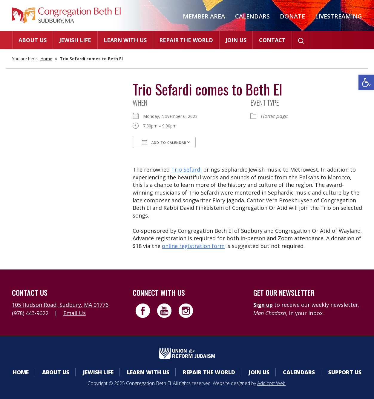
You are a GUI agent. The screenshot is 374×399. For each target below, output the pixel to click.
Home (46, 58)
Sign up (263, 304)
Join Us (236, 40)
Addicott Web (271, 383)
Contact (272, 40)
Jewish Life (75, 40)
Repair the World (186, 40)
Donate (292, 16)
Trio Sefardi (186, 169)
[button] (366, 82)
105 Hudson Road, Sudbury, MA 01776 (60, 304)
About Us (33, 40)
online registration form (193, 245)
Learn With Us (125, 40)
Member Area (204, 16)
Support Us (344, 372)
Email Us (74, 313)
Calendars (252, 16)
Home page (274, 115)
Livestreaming (338, 16)
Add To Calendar (164, 142)
